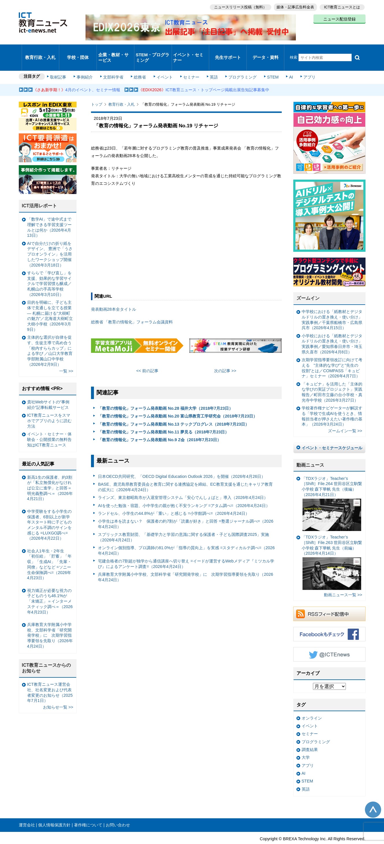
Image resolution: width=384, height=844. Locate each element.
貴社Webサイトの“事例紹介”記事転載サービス (48, 391)
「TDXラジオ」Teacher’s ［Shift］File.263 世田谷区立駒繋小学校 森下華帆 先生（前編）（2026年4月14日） (332, 548)
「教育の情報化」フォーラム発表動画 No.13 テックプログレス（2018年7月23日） (173, 410)
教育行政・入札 (40, 50)
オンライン (312, 704)
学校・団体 (77, 50)
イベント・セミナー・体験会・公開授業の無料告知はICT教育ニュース (49, 425)
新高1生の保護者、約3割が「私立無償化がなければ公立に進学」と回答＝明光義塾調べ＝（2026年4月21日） (50, 474)
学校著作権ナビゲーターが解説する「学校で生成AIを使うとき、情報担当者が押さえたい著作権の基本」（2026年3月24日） (332, 402)
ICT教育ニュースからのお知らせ (46, 654)
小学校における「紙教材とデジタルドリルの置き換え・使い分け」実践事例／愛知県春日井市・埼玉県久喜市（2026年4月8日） (332, 330)
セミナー (189, 64)
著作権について (88, 811)
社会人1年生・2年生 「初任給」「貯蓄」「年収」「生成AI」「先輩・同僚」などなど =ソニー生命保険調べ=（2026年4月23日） (49, 551)
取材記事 (62, 64)
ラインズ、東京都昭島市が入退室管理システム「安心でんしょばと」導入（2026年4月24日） (183, 484)
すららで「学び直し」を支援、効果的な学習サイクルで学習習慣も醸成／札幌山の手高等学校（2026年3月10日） (49, 270)
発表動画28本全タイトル (113, 295)
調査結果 (310, 735)
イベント (163, 64)
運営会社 (27, 811)
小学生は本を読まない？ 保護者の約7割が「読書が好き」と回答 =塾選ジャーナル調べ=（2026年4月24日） (185, 510)
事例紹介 (87, 64)
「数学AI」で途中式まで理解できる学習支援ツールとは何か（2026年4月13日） (49, 213)
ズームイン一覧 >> (345, 417)
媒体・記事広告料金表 (294, 6)
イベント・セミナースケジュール (332, 434)
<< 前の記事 (147, 357)
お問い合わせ (118, 811)
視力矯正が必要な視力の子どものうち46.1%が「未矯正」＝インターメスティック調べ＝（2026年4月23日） (50, 587)
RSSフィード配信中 (329, 600)
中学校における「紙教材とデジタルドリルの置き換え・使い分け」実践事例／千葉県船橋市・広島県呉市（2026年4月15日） (332, 306)
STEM (266, 64)
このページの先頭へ (373, 796)
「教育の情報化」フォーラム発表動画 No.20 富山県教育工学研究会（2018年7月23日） (177, 402)
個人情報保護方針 (54, 811)
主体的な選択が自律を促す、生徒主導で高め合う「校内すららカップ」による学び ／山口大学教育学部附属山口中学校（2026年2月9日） (50, 337)
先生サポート (228, 50)
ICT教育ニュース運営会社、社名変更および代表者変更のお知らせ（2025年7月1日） (50, 678)
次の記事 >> (225, 357)
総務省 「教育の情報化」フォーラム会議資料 (132, 308)
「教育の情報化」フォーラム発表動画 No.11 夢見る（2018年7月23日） (163, 418)
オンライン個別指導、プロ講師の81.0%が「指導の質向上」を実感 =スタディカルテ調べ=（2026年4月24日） (186, 537)
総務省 (140, 64)
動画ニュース (310, 451)
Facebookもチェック (329, 620)
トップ (96, 91)
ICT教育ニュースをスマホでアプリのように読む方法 (49, 407)
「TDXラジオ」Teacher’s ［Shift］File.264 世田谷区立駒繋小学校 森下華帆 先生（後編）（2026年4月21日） (332, 489)
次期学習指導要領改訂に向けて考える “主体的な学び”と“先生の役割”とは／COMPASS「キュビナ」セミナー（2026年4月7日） (332, 354)
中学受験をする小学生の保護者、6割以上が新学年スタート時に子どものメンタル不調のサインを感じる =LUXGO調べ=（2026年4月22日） (49, 511)
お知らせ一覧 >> (58, 693)
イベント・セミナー (189, 50)
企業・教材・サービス (114, 50)
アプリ (300, 64)
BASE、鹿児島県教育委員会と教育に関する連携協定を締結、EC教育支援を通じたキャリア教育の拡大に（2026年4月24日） (185, 473)
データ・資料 (265, 50)
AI (283, 64)
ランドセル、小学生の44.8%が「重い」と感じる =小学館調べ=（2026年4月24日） (173, 499)
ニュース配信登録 (339, 17)
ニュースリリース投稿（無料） (237, 6)
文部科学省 (115, 64)
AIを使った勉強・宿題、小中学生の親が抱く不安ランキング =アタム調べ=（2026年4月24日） (184, 491)
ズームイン (308, 284)
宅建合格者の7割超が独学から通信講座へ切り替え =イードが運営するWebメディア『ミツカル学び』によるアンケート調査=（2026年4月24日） (186, 550)
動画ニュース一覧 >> (343, 581)
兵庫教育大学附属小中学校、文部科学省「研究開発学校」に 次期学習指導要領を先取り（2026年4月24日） (185, 563)
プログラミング (237, 64)
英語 (210, 64)
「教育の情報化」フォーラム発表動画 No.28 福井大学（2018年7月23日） (165, 394)
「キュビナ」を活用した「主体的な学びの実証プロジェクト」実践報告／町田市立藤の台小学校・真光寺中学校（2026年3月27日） (332, 378)
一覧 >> (66, 357)
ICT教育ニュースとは (342, 6)
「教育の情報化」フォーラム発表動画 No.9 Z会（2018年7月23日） (159, 426)
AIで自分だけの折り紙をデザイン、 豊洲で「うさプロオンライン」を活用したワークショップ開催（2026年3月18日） (50, 240)
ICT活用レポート (39, 192)
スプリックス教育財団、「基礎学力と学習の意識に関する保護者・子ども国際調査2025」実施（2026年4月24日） (183, 524)
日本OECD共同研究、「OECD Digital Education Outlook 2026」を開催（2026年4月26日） (181, 462)
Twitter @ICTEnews (329, 641)
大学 (306, 743)
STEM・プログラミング (153, 50)
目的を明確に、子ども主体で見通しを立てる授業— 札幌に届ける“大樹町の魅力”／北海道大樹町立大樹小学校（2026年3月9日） (50, 302)
